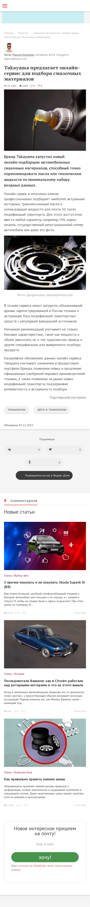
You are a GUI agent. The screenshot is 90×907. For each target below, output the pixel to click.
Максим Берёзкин (23, 54)
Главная (9, 33)
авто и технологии (51, 409)
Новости (23, 33)
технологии (16, 409)
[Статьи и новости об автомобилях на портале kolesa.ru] (25, 5)
